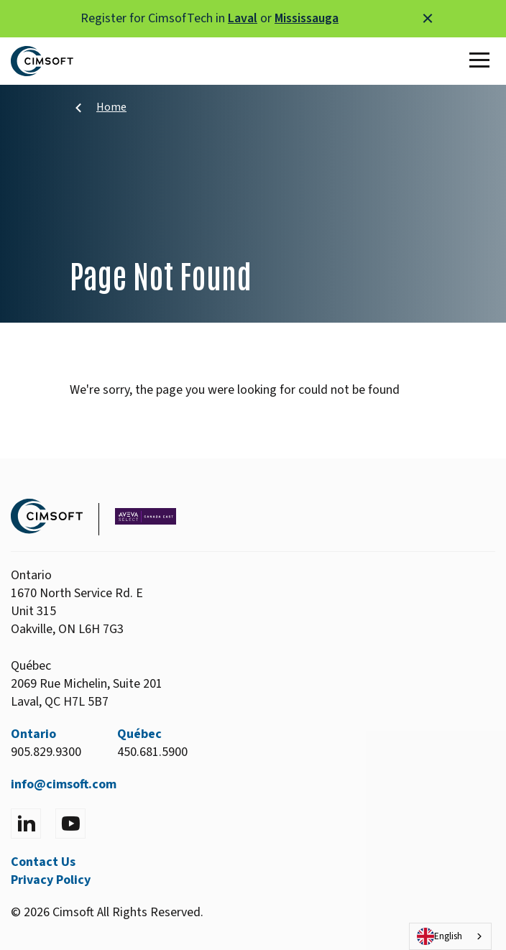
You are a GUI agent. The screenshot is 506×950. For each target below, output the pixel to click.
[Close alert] (427, 18)
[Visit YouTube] (70, 823)
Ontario (33, 734)
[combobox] (450, 936)
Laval (242, 18)
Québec (139, 734)
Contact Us (43, 862)
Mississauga (307, 18)
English (439, 936)
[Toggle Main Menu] (482, 61)
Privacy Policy (51, 880)
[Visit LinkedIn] (26, 823)
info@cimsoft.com (63, 784)
